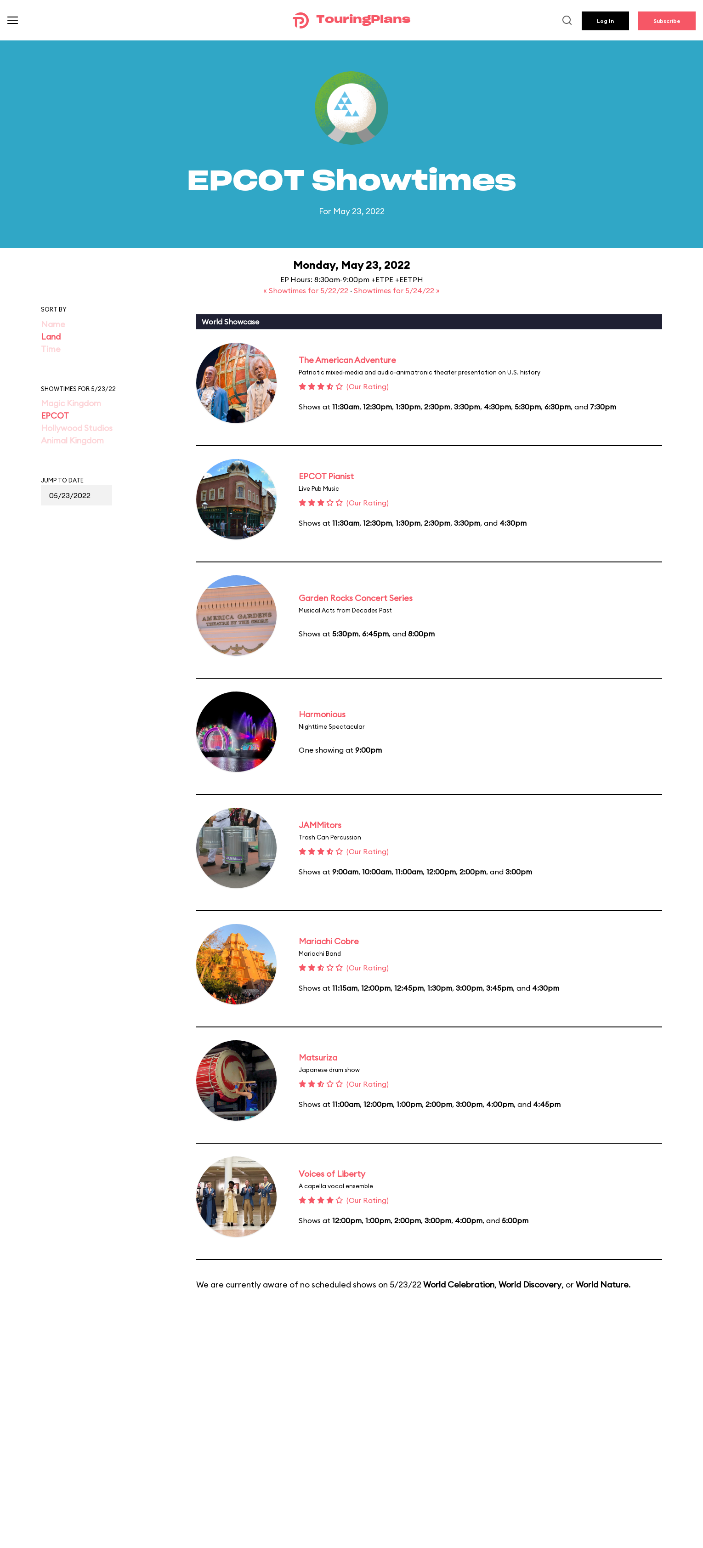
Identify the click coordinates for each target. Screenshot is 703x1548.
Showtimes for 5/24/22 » (397, 290)
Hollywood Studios (77, 428)
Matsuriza (318, 1057)
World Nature (602, 1284)
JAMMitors (320, 825)
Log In (605, 20)
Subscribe (666, 20)
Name (53, 324)
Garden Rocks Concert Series (356, 598)
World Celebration (458, 1284)
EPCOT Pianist (326, 476)
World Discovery (530, 1284)
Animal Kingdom (72, 440)
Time (51, 349)
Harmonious (322, 714)
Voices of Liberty (332, 1173)
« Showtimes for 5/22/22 (306, 290)
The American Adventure (347, 360)
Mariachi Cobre (329, 941)
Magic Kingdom (71, 403)
